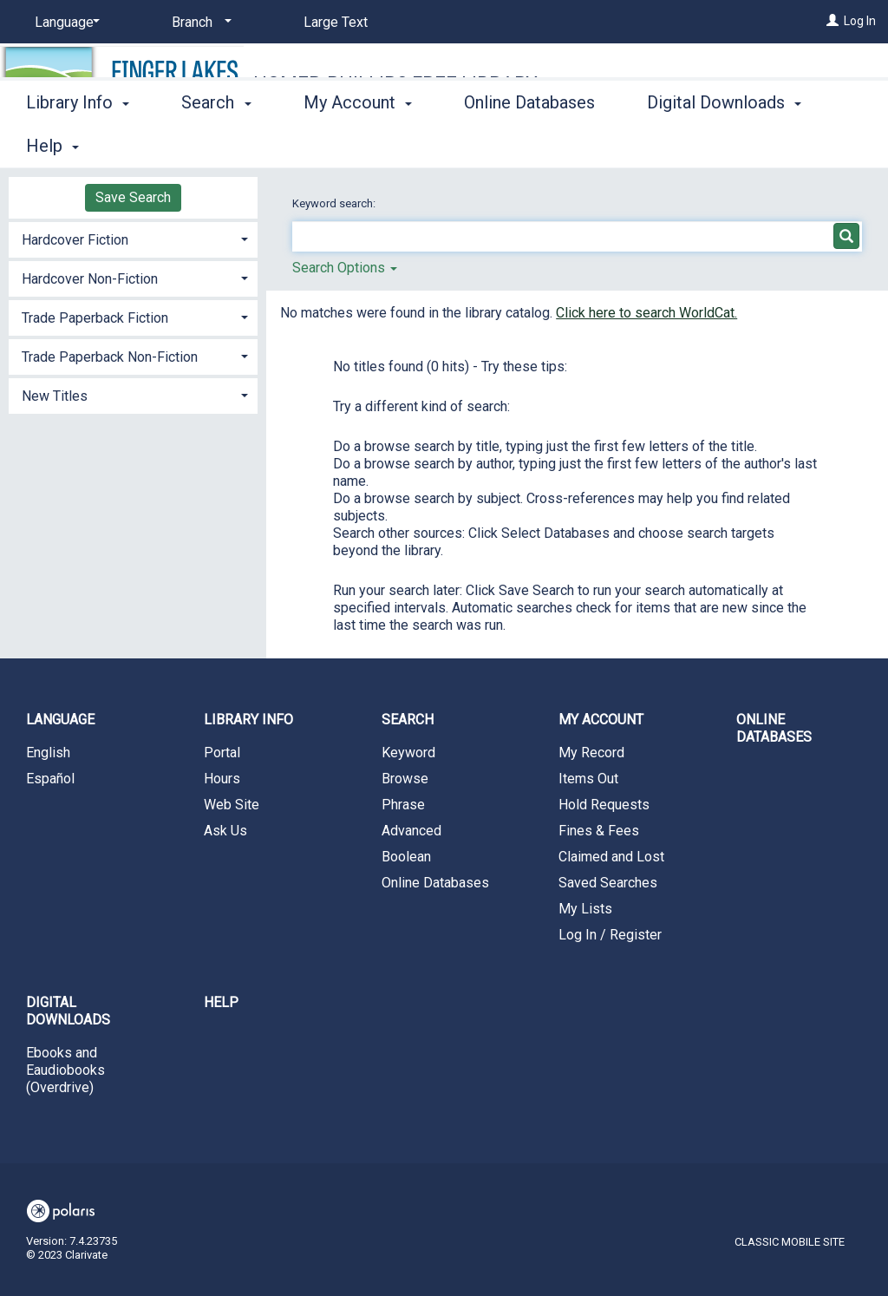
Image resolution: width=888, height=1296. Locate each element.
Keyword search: (335, 203)
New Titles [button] (55, 396)
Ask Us (225, 830)
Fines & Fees (598, 830)
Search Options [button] (344, 267)
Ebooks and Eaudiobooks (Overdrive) (65, 1070)
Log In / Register (610, 934)
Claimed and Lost (611, 856)
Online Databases (529, 143)
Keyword (408, 752)
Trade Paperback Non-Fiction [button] (110, 357)
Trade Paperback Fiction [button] (95, 318)
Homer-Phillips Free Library (395, 84)
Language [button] (60, 719)
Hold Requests (604, 804)
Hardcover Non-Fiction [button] (90, 279)
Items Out (588, 778)
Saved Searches (607, 882)
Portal (222, 752)
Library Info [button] (77, 143)
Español (50, 778)
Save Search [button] (133, 197)
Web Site (231, 804)
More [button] (681, 145)
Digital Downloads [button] (68, 1011)
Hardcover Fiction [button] (75, 240)
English (48, 752)
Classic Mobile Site (790, 1241)
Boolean (406, 856)
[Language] (64, 22)
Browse (405, 778)
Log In (860, 21)
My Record (591, 752)
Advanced (411, 830)
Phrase (403, 804)
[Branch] (198, 22)
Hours (222, 778)
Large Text (336, 22)
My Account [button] (358, 143)
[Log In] (832, 21)
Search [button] (216, 143)
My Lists (585, 908)
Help (221, 1002)
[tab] (133, 238)
